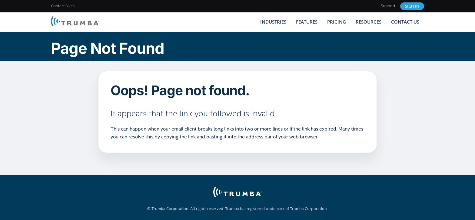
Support (388, 5)
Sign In (412, 6)
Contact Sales (63, 5)
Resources (368, 22)
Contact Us (405, 22)
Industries (273, 22)
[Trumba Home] (75, 22)
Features (306, 22)
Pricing (336, 22)
